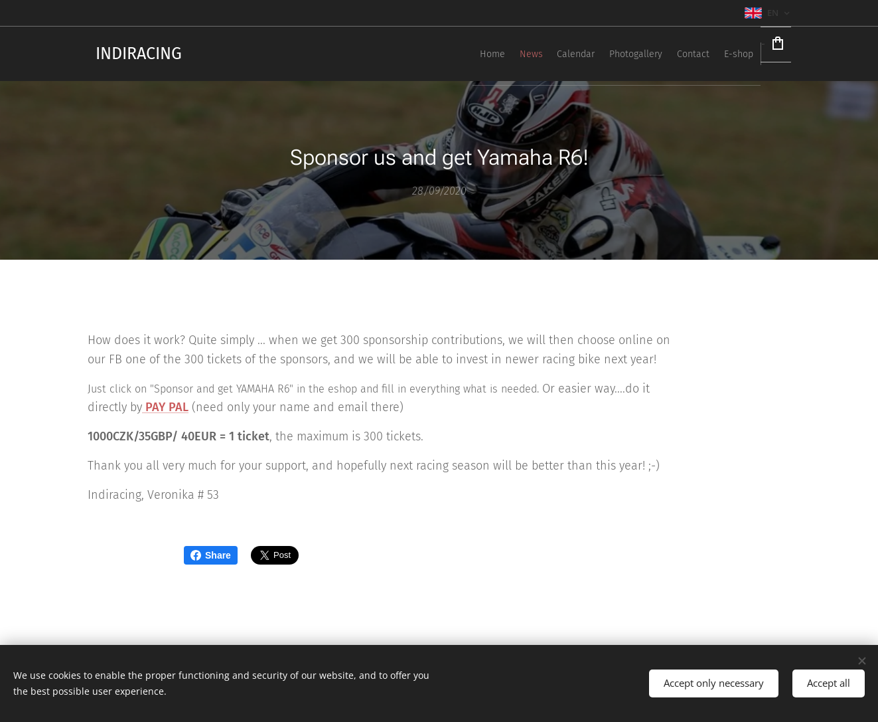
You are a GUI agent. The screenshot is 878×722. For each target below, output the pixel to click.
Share (210, 555)
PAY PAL (165, 408)
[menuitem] (599, 54)
